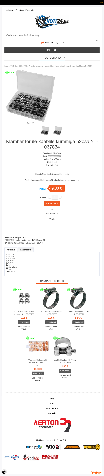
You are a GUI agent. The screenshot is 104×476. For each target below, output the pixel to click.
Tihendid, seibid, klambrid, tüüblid (41, 66)
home (6, 66)
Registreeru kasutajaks (25, 10)
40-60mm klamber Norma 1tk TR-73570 (78, 312)
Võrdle (52, 219)
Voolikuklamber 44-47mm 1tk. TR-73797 (65, 361)
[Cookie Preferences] (4, 472)
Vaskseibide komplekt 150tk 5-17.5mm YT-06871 (37, 362)
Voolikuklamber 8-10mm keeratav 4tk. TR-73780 (24, 312)
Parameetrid (25, 250)
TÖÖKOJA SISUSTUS (19, 66)
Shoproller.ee (96, 472)
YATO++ (57, 159)
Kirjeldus (11, 250)
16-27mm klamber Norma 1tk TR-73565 (51, 312)
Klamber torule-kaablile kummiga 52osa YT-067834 (73, 66)
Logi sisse (9, 10)
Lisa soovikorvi (52, 213)
